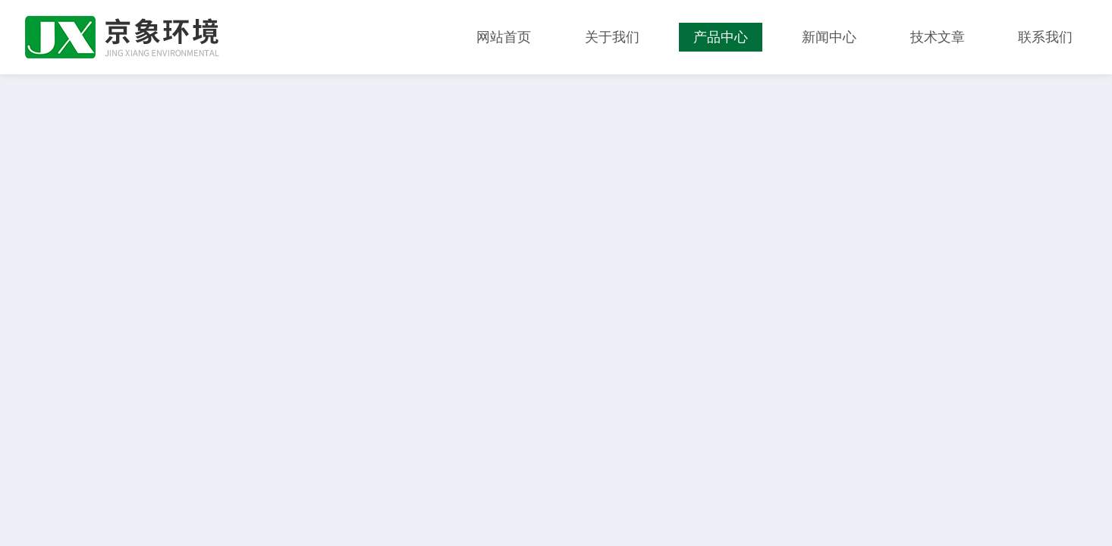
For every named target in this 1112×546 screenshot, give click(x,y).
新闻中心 (829, 37)
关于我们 (612, 37)
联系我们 (1045, 37)
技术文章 (937, 37)
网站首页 (503, 37)
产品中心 (720, 37)
